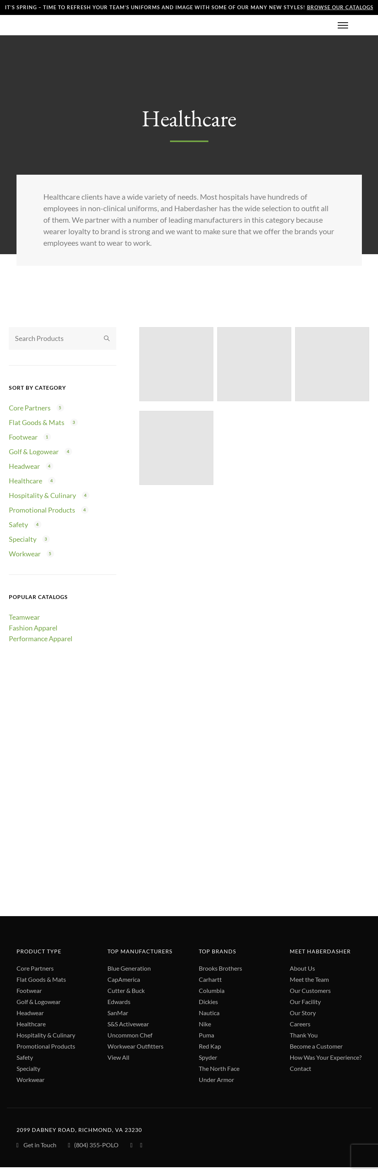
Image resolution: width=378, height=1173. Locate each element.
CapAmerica (123, 979)
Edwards (118, 1002)
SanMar (117, 1013)
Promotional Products (42, 510)
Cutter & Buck (126, 990)
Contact (300, 1068)
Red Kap (210, 1046)
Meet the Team (309, 979)
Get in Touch (37, 1146)
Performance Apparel (41, 639)
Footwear (23, 437)
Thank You (304, 1035)
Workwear (25, 554)
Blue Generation (129, 968)
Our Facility (305, 1002)
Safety (18, 525)
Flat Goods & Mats (36, 423)
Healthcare (25, 481)
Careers (300, 1024)
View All (118, 1057)
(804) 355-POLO (93, 1146)
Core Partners (30, 408)
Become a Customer (316, 1046)
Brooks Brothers (220, 968)
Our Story (303, 1013)
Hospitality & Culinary (42, 495)
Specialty (22, 539)
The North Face (219, 1068)
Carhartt (210, 979)
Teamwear (24, 617)
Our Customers (310, 990)
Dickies (208, 1002)
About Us (302, 968)
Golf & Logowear (34, 452)
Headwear (24, 466)
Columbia (211, 990)
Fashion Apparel (33, 628)
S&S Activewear (128, 1024)
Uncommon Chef (129, 1035)
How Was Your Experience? (325, 1057)
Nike (205, 1024)
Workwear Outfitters (135, 1046)
